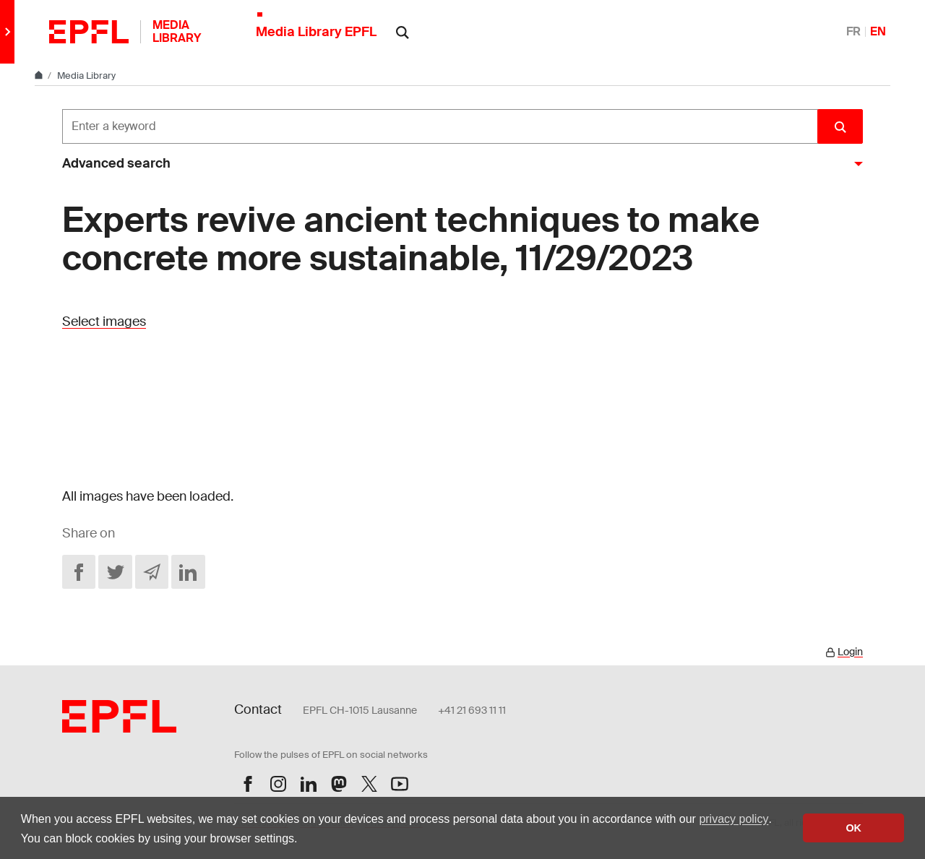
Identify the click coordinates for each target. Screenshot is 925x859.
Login (850, 651)
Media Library (86, 75)
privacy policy (733, 819)
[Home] (40, 75)
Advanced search (116, 163)
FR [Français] (853, 31)
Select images (104, 321)
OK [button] (853, 828)
